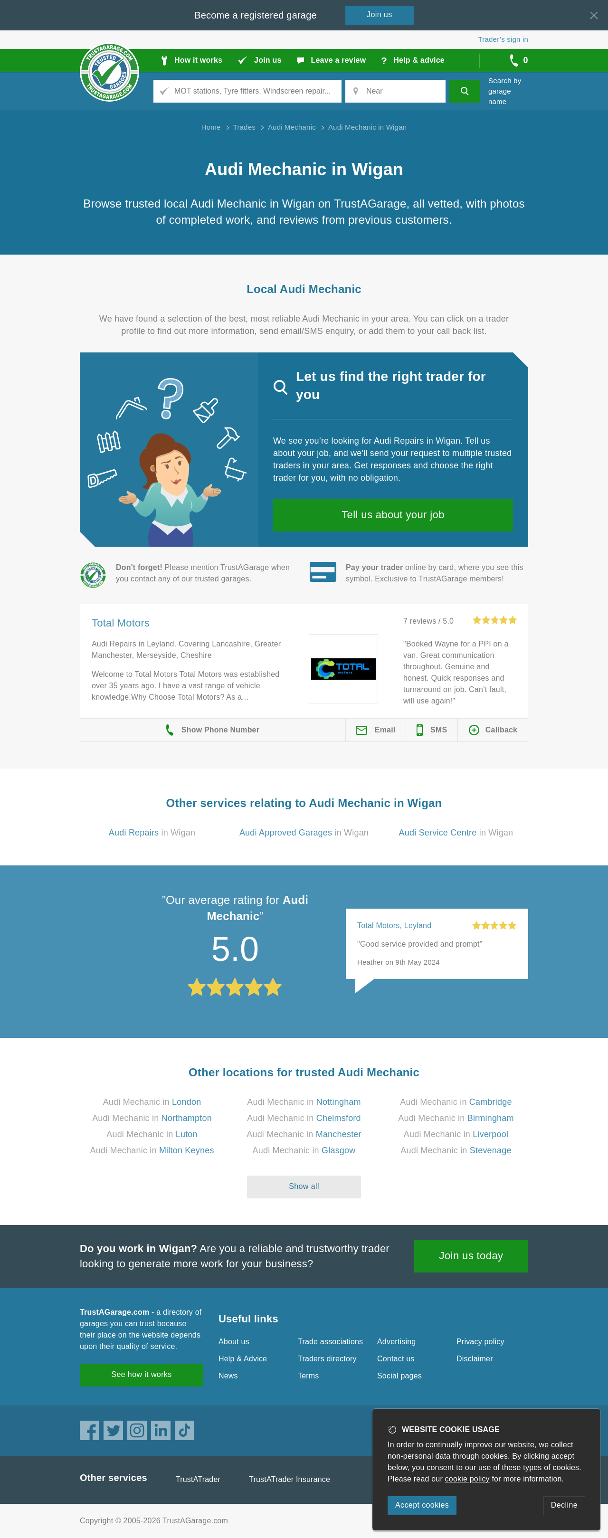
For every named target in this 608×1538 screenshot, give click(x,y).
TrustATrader (198, 1479)
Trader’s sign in (503, 39)
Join (379, 14)
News (228, 1376)
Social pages (399, 1376)
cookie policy (467, 1479)
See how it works (141, 1374)
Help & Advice (242, 1359)
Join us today (471, 1256)
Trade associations (330, 1342)
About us (233, 1342)
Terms (308, 1376)
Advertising (396, 1342)
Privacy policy (480, 1342)
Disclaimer (474, 1359)
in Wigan (152, 832)
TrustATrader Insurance (289, 1479)
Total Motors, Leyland (394, 925)
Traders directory (327, 1359)
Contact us (395, 1359)
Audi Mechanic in (152, 1102)
